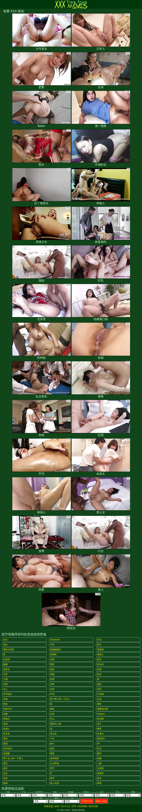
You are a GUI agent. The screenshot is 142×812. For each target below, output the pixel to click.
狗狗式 (6, 718)
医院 (52, 664)
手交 (52, 644)
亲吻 (52, 674)
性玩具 (100, 664)
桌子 (99, 723)
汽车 (5, 674)
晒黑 (99, 728)
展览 (5, 738)
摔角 (99, 783)
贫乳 (99, 689)
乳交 (99, 748)
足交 (5, 773)
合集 (5, 699)
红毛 (99, 639)
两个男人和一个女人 (60, 699)
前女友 (6, 733)
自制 (52, 659)
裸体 (52, 709)
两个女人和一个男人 (13, 758)
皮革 (52, 684)
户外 (52, 738)
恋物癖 (6, 753)
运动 (99, 699)
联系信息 (48, 806)
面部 (5, 743)
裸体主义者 (55, 723)
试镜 (5, 684)
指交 (5, 763)
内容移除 (82, 806)
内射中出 (7, 709)
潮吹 (99, 704)
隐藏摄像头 (55, 649)
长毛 (52, 694)
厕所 (99, 753)
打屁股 (100, 694)
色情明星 (54, 758)
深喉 (5, 714)
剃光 (99, 674)
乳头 (52, 718)
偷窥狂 (100, 773)
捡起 (52, 748)
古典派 (100, 768)
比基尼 (6, 659)
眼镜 (5, 783)
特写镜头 (7, 694)
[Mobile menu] (2, 4)
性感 (99, 669)
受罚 (52, 768)
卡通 (5, 679)
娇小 (52, 743)
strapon (101, 714)
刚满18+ (101, 738)
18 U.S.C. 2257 (68, 806)
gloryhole (55, 639)
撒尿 (52, 753)
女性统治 (7, 748)
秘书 (99, 659)
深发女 (6, 669)
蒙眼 (5, 664)
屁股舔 (100, 649)
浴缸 (5, 644)
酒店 (52, 669)
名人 (5, 689)
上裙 (99, 763)
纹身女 (100, 733)
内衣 (52, 689)
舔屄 (52, 778)
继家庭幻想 (102, 709)
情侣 (5, 704)
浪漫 (5, 723)
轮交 (5, 778)
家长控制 (93, 806)
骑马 (99, 644)
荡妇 (99, 684)
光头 (5, 639)
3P (98, 743)
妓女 (99, 778)
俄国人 (100, 654)
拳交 (5, 768)
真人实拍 (54, 783)
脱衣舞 (100, 718)
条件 (57, 806)
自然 (52, 714)
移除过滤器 (101, 801)
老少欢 (53, 733)
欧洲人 (6, 728)
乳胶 (52, 679)
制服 (99, 758)
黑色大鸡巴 (8, 649)
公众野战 (54, 763)
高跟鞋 (53, 654)
